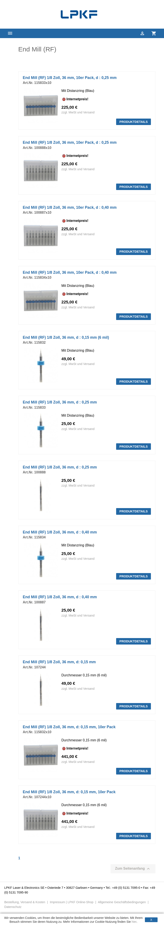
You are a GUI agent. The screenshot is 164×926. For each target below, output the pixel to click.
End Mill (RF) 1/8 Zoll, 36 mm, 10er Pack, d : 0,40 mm (70, 207)
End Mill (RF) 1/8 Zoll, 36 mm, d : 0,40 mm (60, 532)
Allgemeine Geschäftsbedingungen (122, 902)
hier (134, 921)
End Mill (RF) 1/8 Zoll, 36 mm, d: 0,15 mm (59, 662)
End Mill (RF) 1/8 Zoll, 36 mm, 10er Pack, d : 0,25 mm (70, 78)
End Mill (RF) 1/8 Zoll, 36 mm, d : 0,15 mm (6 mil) (66, 337)
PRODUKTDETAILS (133, 122)
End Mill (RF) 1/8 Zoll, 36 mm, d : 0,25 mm (60, 402)
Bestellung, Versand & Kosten (25, 902)
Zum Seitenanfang (133, 868)
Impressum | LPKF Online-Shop (71, 902)
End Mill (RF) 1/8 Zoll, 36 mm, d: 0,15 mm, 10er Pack (69, 727)
